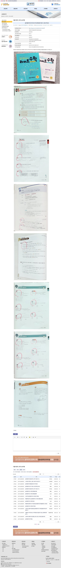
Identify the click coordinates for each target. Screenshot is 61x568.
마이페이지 (54, 0)
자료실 (35, 8)
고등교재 (5, 8)
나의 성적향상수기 (4, 24)
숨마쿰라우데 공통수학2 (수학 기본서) (31, 488)
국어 (17, 469)
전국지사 (48, 0)
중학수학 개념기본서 (17, 471)
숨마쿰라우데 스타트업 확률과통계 (31, 493)
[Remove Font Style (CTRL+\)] (24, 437)
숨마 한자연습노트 (4, 27)
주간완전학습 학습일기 (5, 26)
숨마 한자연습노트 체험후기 (6, 30)
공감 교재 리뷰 (4, 20)
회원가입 (58, 0)
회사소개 (45, 0)
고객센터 (45, 8)
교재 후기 (56, 8)
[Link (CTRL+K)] (35, 437)
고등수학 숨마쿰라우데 (36, 471)
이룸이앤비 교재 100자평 (19, 20)
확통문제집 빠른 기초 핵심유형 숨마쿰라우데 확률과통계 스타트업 (36, 503)
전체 (14, 469)
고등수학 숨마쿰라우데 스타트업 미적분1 (32, 496)
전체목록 (15, 526)
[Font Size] (15, 437)
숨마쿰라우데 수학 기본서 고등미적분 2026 (32, 486)
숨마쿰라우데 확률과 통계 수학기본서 (31, 483)
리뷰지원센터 (41, 0)
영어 (24, 469)
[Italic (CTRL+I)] (20, 437)
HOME (3, 16)
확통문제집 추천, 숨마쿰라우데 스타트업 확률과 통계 (34, 498)
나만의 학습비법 (4, 23)
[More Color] (28, 437)
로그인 (51, 0)
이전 (35, 524)
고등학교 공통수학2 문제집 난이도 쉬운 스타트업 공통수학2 (35, 516)
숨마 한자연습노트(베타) (6, 29)
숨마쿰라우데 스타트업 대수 (30, 501)
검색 (58, 474)
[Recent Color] (30, 437)
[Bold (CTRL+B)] (18, 437)
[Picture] (33, 437)
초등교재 (25, 8)
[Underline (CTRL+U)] (22, 437)
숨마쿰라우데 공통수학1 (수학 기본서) (31, 479)
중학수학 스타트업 (23, 471)
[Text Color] (26, 437)
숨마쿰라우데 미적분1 (29, 519)
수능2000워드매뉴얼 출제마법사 (12, 0)
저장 (58, 453)
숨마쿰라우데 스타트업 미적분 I (30, 506)
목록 (15, 434)
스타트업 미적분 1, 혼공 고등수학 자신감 (32, 481)
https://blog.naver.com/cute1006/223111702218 (37, 28)
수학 (21, 469)
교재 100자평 (11, 16)
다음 (38, 524)
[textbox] (37, 444)
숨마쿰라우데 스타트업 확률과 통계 (31, 491)
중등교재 (15, 8)
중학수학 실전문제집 (29, 471)
